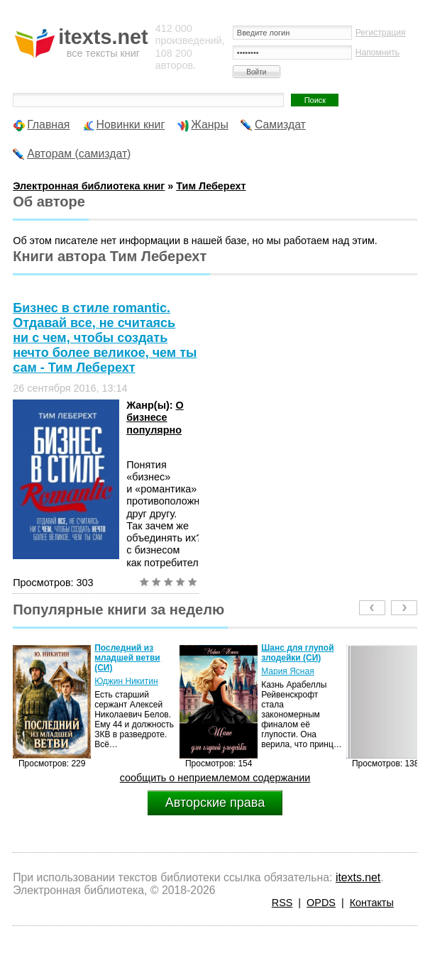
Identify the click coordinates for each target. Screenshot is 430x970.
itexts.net (358, 877)
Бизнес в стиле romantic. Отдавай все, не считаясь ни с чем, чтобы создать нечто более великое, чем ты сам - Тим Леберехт (105, 338)
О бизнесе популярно (155, 417)
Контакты (372, 902)
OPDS (321, 902)
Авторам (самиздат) (79, 154)
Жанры (209, 125)
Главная (48, 125)
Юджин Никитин (126, 681)
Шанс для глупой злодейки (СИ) (297, 653)
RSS (282, 902)
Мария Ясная (287, 671)
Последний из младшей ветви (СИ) (127, 658)
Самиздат (280, 125)
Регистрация (380, 33)
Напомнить (377, 52)
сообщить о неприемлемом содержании (215, 777)
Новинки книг (131, 125)
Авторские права (215, 802)
